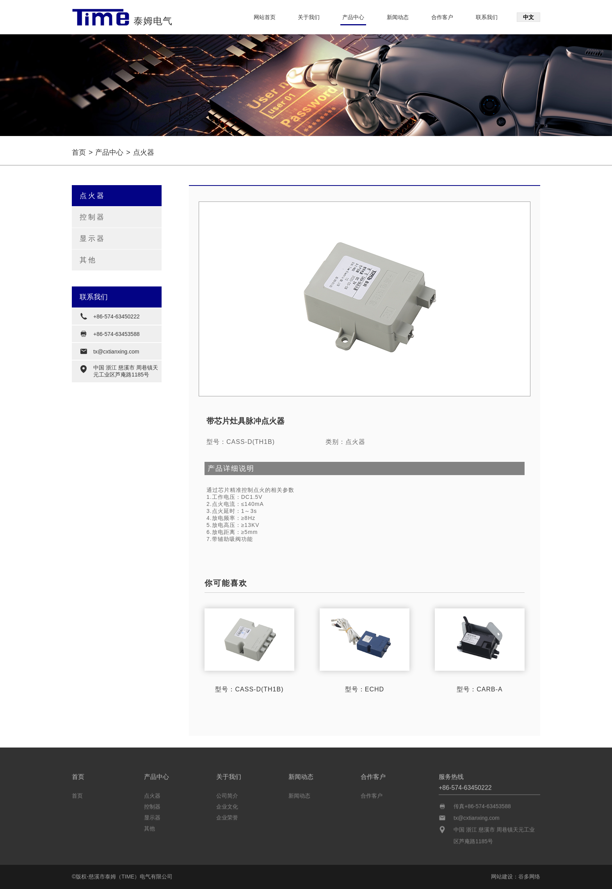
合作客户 (442, 17)
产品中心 (353, 17)
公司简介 (227, 794)
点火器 (92, 196)
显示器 (92, 238)
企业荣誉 (227, 816)
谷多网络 (529, 876)
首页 (79, 152)
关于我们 (309, 17)
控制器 (92, 217)
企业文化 (227, 805)
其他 (88, 260)
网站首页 (265, 17)
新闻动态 (398, 17)
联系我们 (487, 17)
